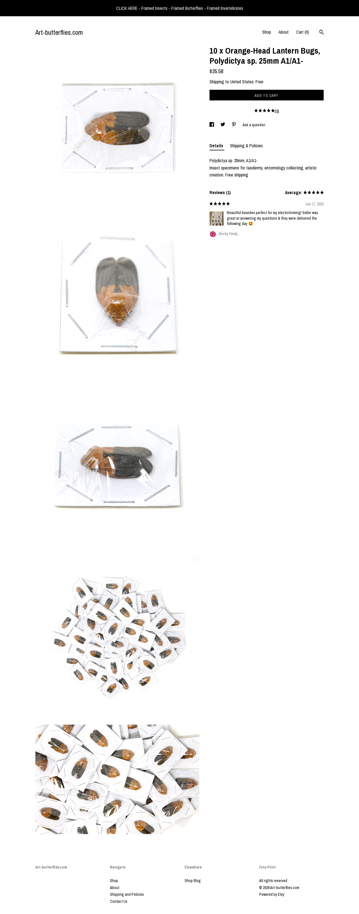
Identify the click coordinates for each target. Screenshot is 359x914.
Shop (266, 32)
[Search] (321, 33)
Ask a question (254, 124)
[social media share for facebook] (212, 124)
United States (242, 82)
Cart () (302, 32)
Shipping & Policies (246, 146)
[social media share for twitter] (223, 124)
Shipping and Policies (127, 894)
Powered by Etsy (271, 894)
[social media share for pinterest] (234, 124)
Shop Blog (193, 880)
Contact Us (118, 901)
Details (217, 146)
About (284, 32)
